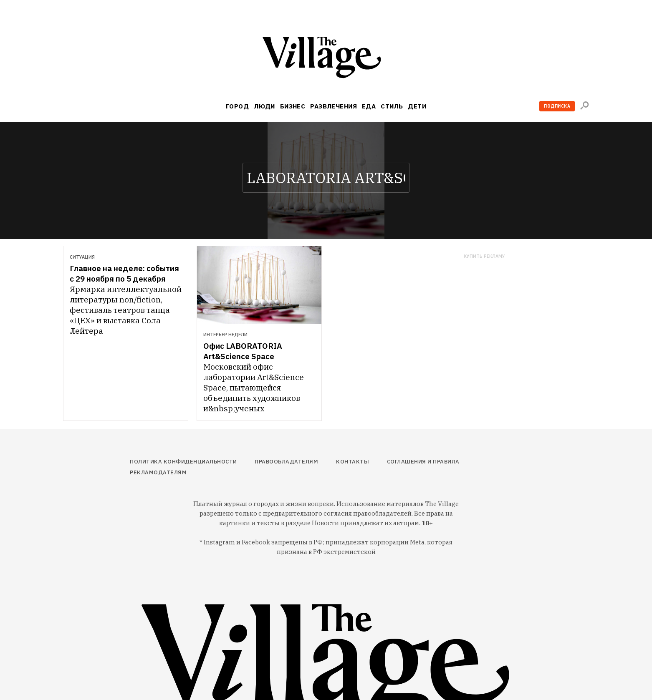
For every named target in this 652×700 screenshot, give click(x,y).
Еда (369, 106)
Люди (264, 106)
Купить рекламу (484, 256)
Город (237, 106)
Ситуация (82, 257)
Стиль (392, 106)
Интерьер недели (225, 334)
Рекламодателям (158, 472)
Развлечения (333, 106)
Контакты (352, 461)
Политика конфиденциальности (183, 461)
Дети (417, 106)
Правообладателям (286, 461)
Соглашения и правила (423, 461)
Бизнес (293, 106)
